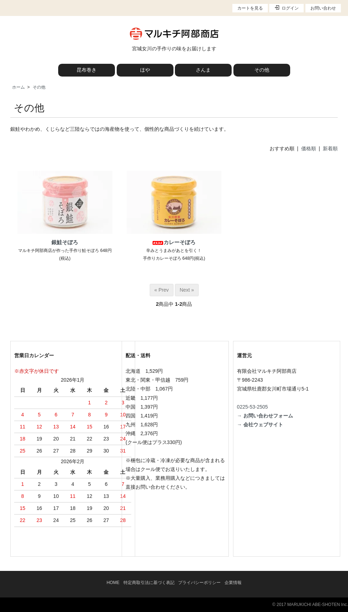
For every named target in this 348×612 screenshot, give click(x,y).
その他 (261, 70)
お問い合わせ (323, 8)
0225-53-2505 (252, 407)
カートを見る (250, 8)
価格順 (308, 148)
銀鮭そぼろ (64, 242)
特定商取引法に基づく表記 (149, 582)
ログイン (286, 8)
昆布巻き (86, 70)
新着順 (330, 148)
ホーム (18, 87)
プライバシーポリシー (199, 582)
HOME (113, 582)
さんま (203, 70)
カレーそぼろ (173, 242)
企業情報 (233, 582)
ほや (145, 70)
